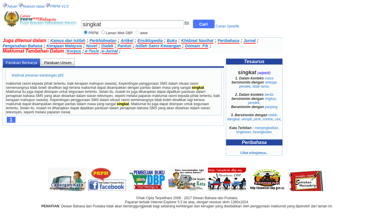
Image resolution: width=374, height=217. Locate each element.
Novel (91, 46)
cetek (272, 115)
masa (269, 78)
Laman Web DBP (119, 33)
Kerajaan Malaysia (64, 46)
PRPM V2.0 (59, 6)
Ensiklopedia (149, 40)
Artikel (126, 40)
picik (257, 119)
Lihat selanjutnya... (254, 153)
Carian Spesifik (227, 26)
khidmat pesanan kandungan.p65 (38, 75)
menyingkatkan (266, 128)
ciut (277, 119)
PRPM (93, 33)
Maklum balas (34, 6)
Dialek (107, 46)
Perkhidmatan (103, 40)
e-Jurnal (110, 51)
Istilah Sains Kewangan (158, 46)
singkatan (243, 132)
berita (269, 95)
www (144, 33)
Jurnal (250, 40)
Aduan (12, 6)
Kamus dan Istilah (67, 40)
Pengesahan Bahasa (22, 46)
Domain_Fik (196, 46)
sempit (246, 119)
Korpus (74, 51)
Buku (172, 40)
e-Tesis (91, 51)
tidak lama (261, 86)
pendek (253, 103)
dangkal (233, 119)
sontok (268, 119)
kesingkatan (262, 132)
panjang (271, 107)
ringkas (270, 99)
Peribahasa (229, 40)
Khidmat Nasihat (197, 40)
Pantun (124, 46)
